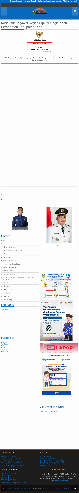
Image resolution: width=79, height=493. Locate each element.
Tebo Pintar (5, 351)
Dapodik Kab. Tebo (46, 456)
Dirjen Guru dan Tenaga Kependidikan (13, 483)
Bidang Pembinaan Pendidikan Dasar (15, 254)
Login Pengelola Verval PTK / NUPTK (52, 462)
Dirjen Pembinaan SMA (8, 479)
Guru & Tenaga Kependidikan (10, 458)
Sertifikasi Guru (8, 290)
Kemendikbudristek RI (8, 456)
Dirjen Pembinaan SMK (8, 481)
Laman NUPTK (45, 466)
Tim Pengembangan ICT (63, 488)
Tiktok (3, 348)
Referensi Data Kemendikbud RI (11, 462)
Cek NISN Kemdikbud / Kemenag (51, 464)
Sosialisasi (6, 293)
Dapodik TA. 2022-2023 (10, 261)
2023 (4, 240)
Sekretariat (6, 286)
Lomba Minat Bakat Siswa (11, 264)
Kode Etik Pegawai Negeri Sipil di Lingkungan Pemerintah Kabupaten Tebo (34, 25)
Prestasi (5, 283)
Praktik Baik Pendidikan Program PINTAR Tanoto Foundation (19, 278)
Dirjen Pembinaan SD (8, 475)
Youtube (4, 342)
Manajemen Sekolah (9, 267)
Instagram (4, 349)
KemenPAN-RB (6, 464)
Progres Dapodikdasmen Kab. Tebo (52, 458)
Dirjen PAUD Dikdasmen (9, 473)
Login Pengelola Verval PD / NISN (51, 460)
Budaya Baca (7, 257)
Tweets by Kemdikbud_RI (48, 411)
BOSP (4, 244)
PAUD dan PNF (8, 271)
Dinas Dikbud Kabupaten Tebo (18, 488)
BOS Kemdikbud (6, 460)
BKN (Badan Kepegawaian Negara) (12, 466)
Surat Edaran (7, 296)
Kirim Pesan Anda (61, 481)
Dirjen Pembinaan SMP (8, 477)
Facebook (4, 344)
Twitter (3, 346)
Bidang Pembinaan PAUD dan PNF (14, 250)
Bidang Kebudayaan (9, 247)
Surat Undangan (8, 300)
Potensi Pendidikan (9, 274)
